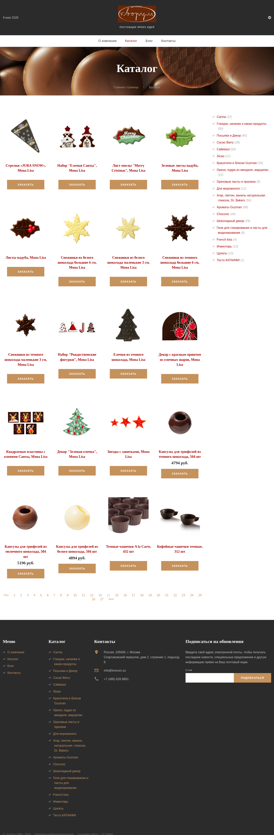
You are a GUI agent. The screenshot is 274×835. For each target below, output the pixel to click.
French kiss (227, 239)
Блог (149, 40)
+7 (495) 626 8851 (116, 671)
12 (92, 588)
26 (93, 592)
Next (111, 592)
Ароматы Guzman (232, 207)
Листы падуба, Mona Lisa (25, 257)
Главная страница (126, 87)
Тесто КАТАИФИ (230, 260)
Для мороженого (231, 188)
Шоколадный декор (233, 221)
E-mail (189, 663)
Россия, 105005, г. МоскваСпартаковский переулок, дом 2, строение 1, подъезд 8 (141, 649)
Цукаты (225, 253)
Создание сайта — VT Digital (95, 827)
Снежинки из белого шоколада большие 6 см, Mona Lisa (77, 261)
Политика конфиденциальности (54, 827)
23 (184, 588)
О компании (107, 40)
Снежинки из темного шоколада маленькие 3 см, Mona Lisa (25, 358)
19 (150, 588)
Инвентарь (227, 246)
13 (101, 588)
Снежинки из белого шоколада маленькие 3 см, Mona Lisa (128, 261)
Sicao (224, 156)
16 (125, 588)
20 (159, 588)
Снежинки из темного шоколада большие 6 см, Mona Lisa (180, 261)
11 (84, 588)
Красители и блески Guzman (240, 163)
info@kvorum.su (115, 663)
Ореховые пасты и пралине (238, 181)
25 (200, 588)
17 (134, 588)
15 (117, 588)
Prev (6, 588)
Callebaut (226, 149)
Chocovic (226, 214)
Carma (224, 116)
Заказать (26, 184)
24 (192, 588)
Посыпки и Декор (232, 135)
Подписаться (252, 670)
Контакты (168, 40)
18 (142, 588)
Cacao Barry (228, 142)
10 (75, 588)
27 (101, 592)
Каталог (131, 40)
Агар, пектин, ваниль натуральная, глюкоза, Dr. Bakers (69, 738)
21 (167, 588)
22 (176, 588)
